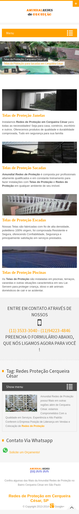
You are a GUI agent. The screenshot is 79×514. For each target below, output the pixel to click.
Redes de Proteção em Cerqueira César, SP (39, 498)
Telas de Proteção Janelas (23, 115)
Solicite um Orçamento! (21, 452)
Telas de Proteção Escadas (24, 220)
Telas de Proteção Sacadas (24, 168)
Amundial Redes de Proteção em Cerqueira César (39, 11)
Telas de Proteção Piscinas (24, 272)
